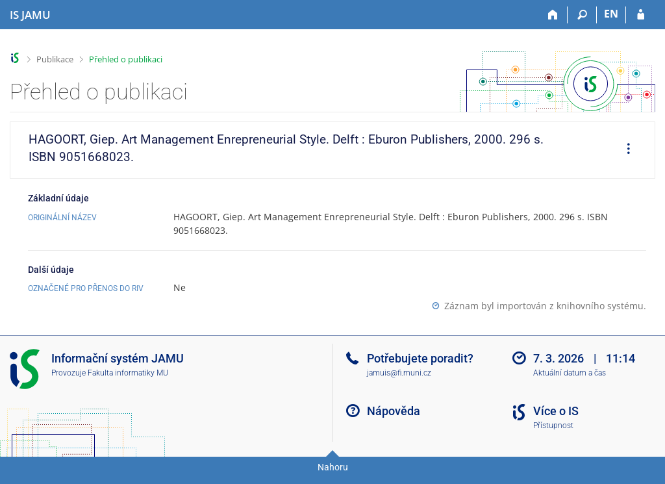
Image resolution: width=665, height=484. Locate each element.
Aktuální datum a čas (569, 372)
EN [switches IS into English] (611, 13)
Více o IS (556, 411)
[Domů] (553, 14)
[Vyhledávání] (582, 14)
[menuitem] (624, 150)
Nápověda (393, 411)
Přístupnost (553, 425)
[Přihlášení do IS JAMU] (640, 14)
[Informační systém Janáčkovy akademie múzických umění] (30, 14)
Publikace (54, 59)
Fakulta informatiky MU (128, 372)
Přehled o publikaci (125, 59)
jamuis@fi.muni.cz (399, 372)
